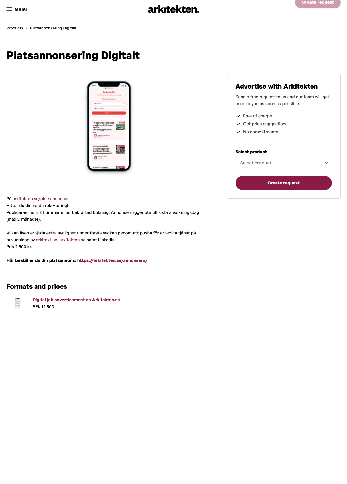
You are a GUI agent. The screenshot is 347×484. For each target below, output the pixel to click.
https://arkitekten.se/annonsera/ (112, 260)
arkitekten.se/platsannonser (41, 198)
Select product (251, 151)
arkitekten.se (73, 239)
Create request (318, 9)
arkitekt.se (46, 239)
